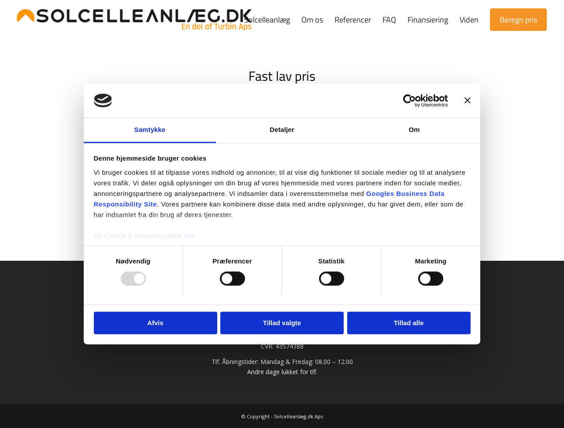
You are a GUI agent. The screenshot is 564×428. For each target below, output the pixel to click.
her (189, 236)
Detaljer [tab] (282, 129)
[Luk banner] (467, 101)
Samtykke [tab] (150, 129)
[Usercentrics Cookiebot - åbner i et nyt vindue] (409, 100)
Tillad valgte (282, 323)
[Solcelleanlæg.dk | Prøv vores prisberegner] (134, 20)
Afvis (155, 323)
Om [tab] (413, 129)
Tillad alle (408, 323)
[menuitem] (267, 20)
